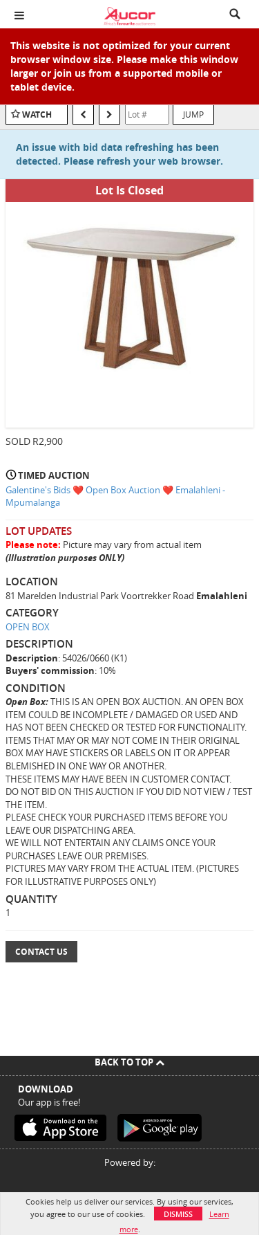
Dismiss (178, 1214)
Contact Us (41, 952)
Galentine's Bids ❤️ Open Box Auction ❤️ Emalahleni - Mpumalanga (115, 496)
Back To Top (129, 1062)
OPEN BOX (28, 627)
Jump (193, 114)
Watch (37, 114)
